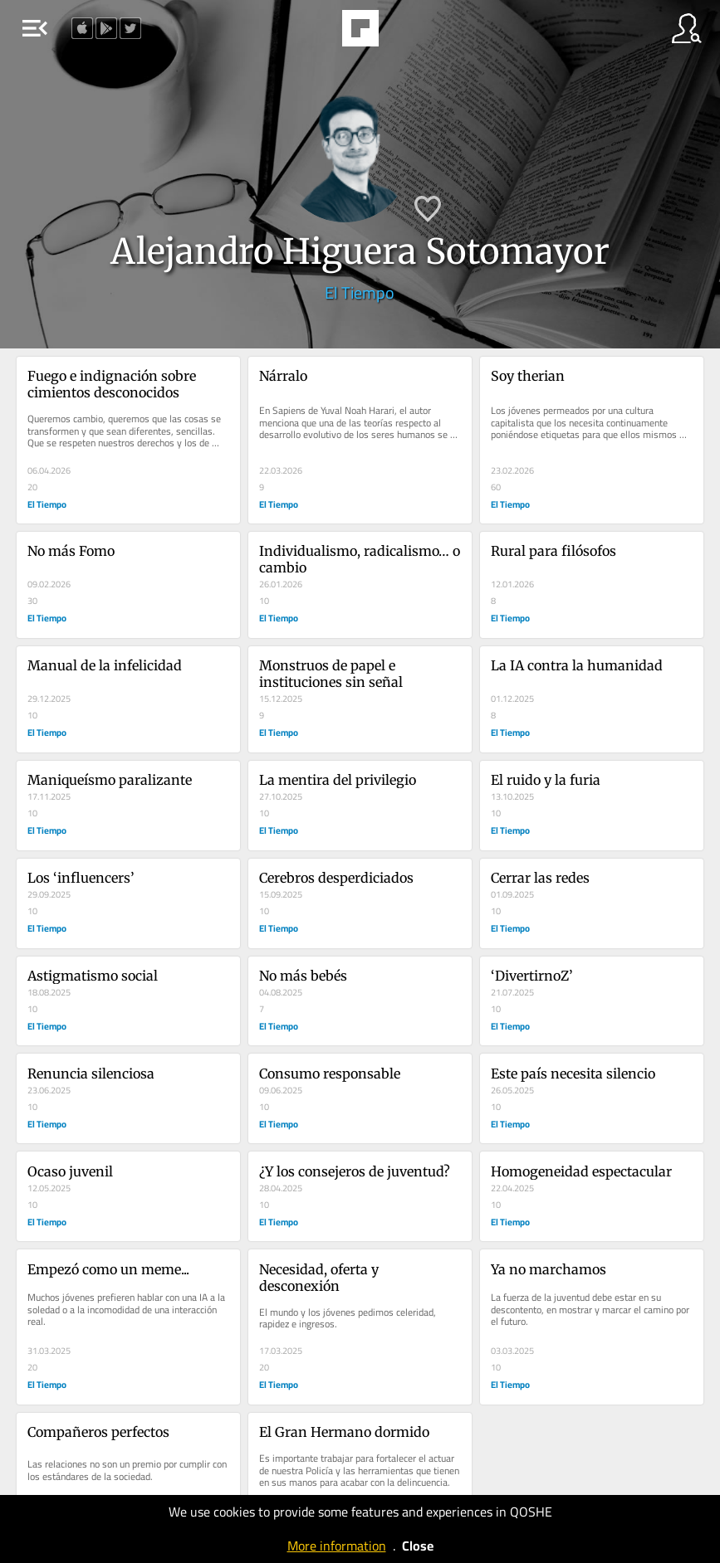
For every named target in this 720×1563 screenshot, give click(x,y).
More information (336, 1545)
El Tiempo (359, 292)
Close (417, 1545)
